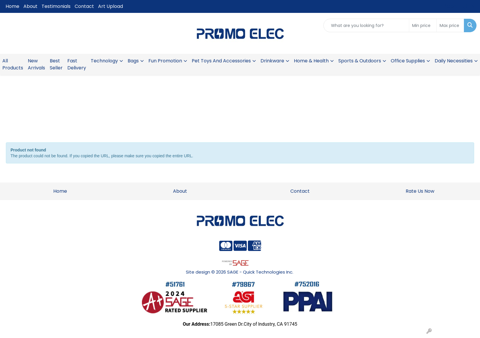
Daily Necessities (454, 60)
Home (12, 6)
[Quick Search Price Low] (423, 25)
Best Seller (56, 64)
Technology (104, 60)
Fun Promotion (165, 60)
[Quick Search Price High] (450, 25)
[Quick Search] (366, 25)
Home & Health (311, 60)
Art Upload (110, 6)
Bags (133, 60)
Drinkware (272, 60)
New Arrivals (36, 64)
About (30, 6)
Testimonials (56, 6)
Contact (84, 6)
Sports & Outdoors (359, 60)
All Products (12, 64)
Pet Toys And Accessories (221, 60)
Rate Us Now (420, 191)
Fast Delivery (76, 64)
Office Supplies (408, 60)
